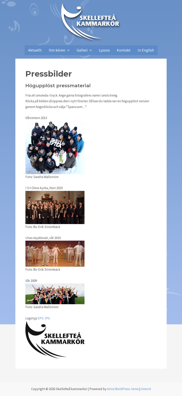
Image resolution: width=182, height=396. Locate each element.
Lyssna (104, 50)
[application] (67, 50)
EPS (41, 318)
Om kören (59, 50)
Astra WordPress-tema (123, 389)
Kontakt (124, 50)
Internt (146, 389)
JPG (47, 318)
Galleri (84, 50)
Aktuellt (35, 50)
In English (146, 50)
